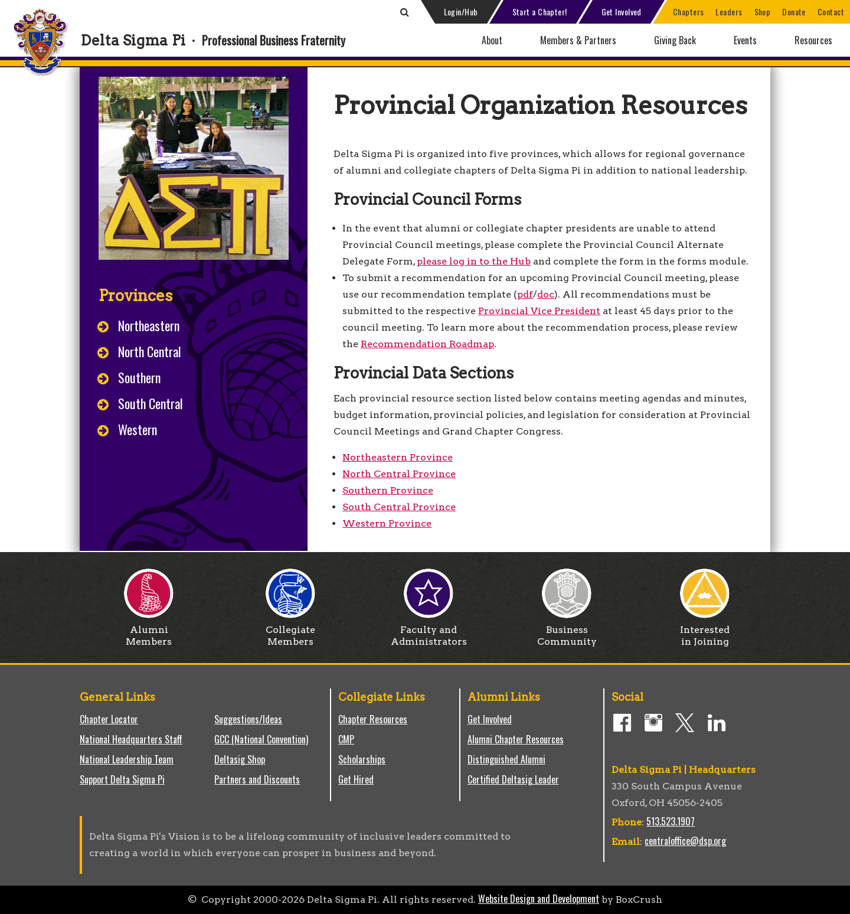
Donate (794, 11)
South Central (150, 403)
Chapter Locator (109, 719)
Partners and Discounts (257, 779)
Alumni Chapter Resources (516, 739)
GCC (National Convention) (261, 739)
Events (745, 40)
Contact (831, 11)
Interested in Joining (705, 631)
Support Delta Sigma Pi (122, 779)
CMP (346, 739)
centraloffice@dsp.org (685, 841)
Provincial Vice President (539, 310)
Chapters (688, 11)
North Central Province (399, 473)
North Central (149, 351)
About (492, 40)
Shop (762, 11)
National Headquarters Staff (131, 739)
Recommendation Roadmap (427, 344)
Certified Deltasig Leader (513, 779)
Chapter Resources (372, 719)
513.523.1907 (670, 821)
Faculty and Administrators (429, 631)
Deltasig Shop (239, 759)
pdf (525, 294)
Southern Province (387, 490)
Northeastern (148, 325)
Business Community (567, 631)
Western (137, 429)
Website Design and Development (538, 899)
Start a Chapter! (539, 11)
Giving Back (675, 40)
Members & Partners (578, 40)
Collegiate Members (290, 631)
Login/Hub (461, 11)
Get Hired (356, 779)
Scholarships (361, 759)
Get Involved (621, 11)
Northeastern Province (397, 457)
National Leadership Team (127, 759)
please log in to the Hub (474, 261)
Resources (813, 40)
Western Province (386, 523)
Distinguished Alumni (506, 759)
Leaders (728, 11)
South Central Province (399, 507)
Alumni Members (149, 631)
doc (545, 294)
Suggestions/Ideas (248, 719)
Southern (139, 377)
